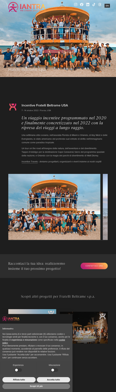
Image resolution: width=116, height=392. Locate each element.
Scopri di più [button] (36, 386)
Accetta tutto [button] (53, 379)
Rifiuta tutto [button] (19, 379)
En (107, 5)
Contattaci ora (94, 266)
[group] (51, 207)
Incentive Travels (30, 161)
